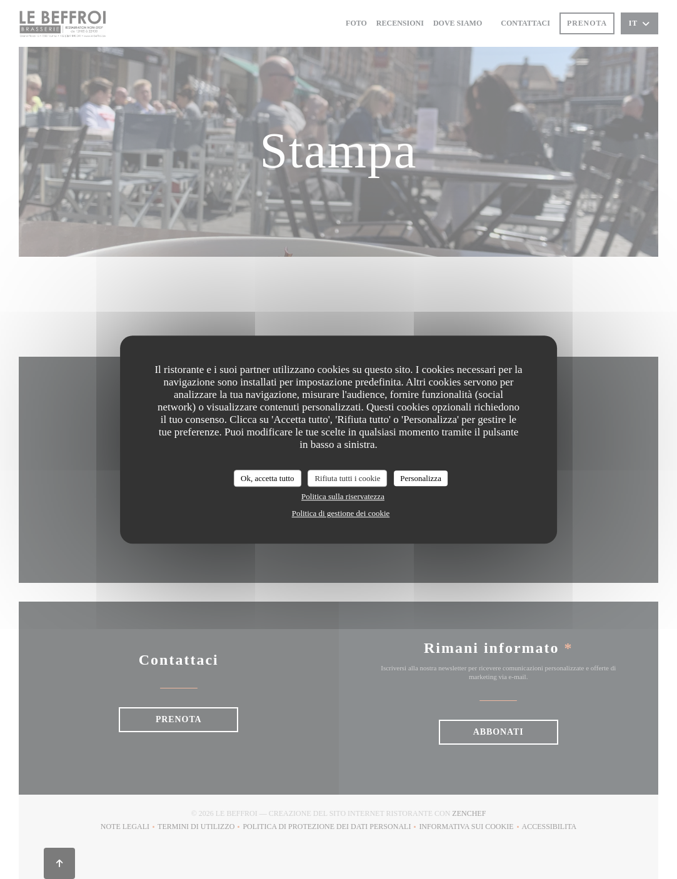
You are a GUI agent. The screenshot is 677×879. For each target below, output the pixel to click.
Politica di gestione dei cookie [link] (341, 513)
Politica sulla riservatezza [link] (342, 496)
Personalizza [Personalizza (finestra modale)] (420, 478)
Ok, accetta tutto (267, 478)
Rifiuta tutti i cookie (347, 478)
